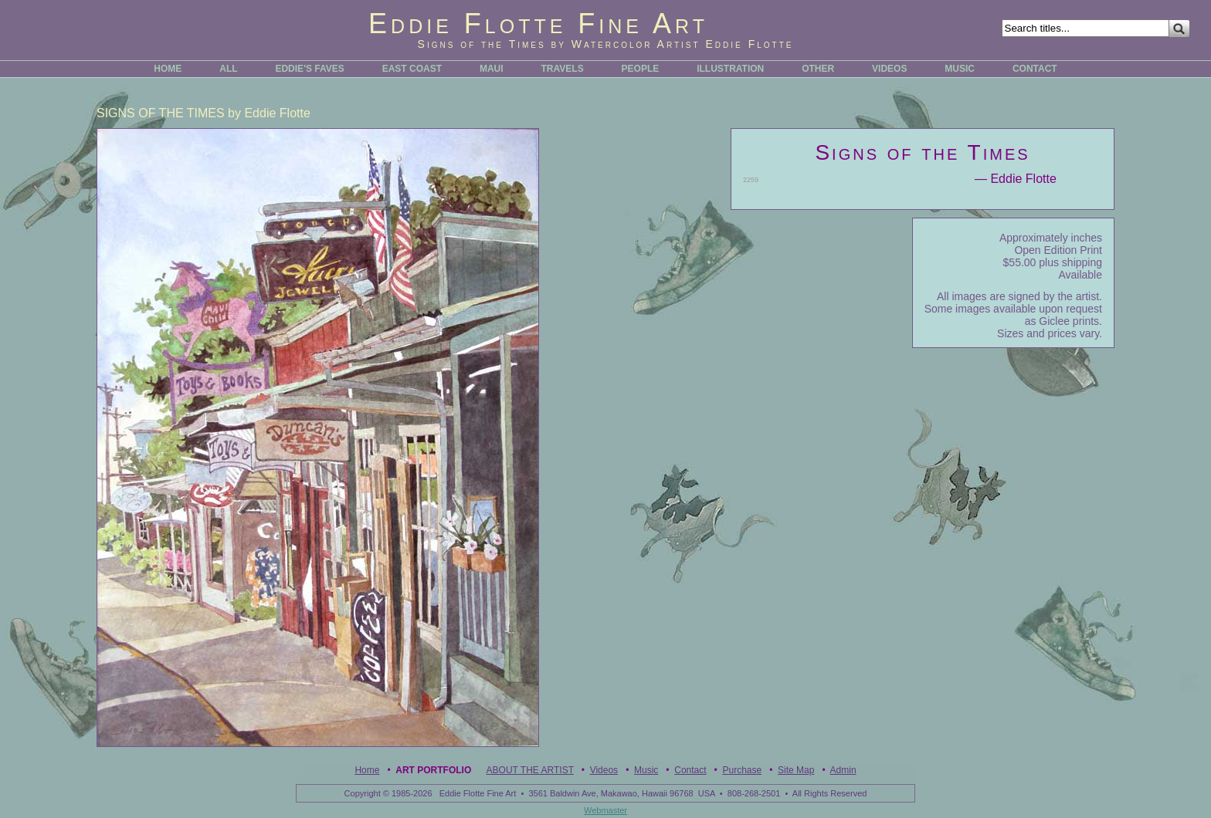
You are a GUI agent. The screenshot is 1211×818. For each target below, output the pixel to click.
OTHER (818, 68)
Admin (843, 770)
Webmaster (605, 810)
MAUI (492, 68)
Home (366, 770)
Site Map (796, 770)
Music (646, 770)
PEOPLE (641, 68)
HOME (167, 68)
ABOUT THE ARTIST (530, 770)
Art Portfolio (433, 770)
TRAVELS (562, 68)
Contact (690, 770)
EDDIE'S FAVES (309, 68)
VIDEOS (889, 68)
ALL (228, 68)
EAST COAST (412, 68)
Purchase (742, 770)
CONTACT (1035, 68)
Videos (604, 770)
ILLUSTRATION (730, 68)
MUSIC (960, 68)
